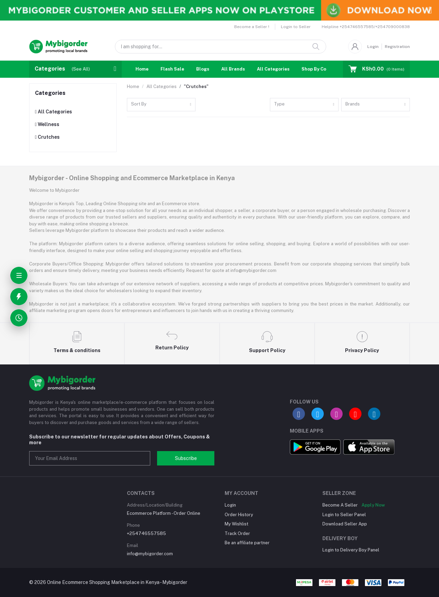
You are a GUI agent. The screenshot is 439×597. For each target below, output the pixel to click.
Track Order (237, 533)
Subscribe (186, 458)
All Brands (233, 69)
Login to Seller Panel (344, 514)
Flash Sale (172, 69)
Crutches (47, 137)
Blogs (202, 69)
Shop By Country (319, 69)
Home (142, 69)
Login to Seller (296, 26)
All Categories (273, 69)
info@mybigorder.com (150, 553)
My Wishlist (236, 523)
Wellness (47, 124)
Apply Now (373, 505)
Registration (397, 46)
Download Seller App (344, 523)
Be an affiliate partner (247, 542)
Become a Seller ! (251, 26)
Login (373, 46)
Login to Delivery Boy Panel (350, 549)
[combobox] (161, 104)
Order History (239, 514)
